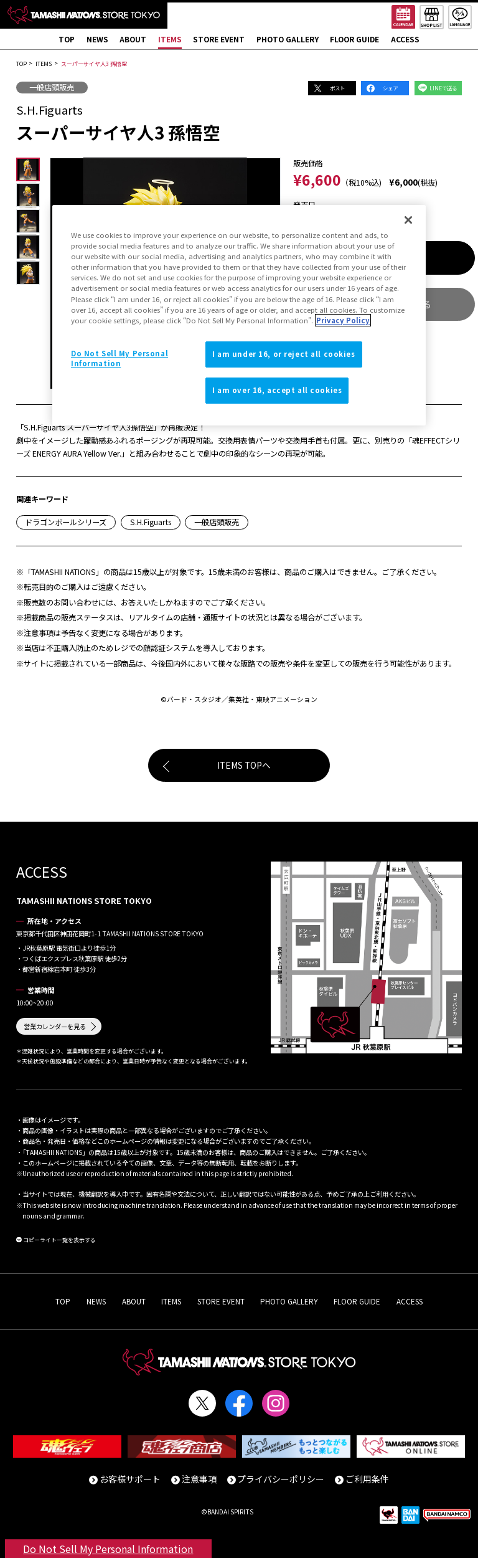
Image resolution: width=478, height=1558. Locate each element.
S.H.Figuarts (150, 522)
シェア (390, 88)
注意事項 (199, 1479)
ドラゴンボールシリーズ (65, 522)
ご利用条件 (367, 1479)
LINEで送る (443, 88)
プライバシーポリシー (280, 1479)
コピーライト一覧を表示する (59, 1240)
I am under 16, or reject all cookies (283, 354)
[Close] (408, 220)
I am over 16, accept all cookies (277, 390)
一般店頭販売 (51, 87)
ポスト (337, 88)
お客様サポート (130, 1479)
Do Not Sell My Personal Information (108, 1548)
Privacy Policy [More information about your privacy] (343, 320)
